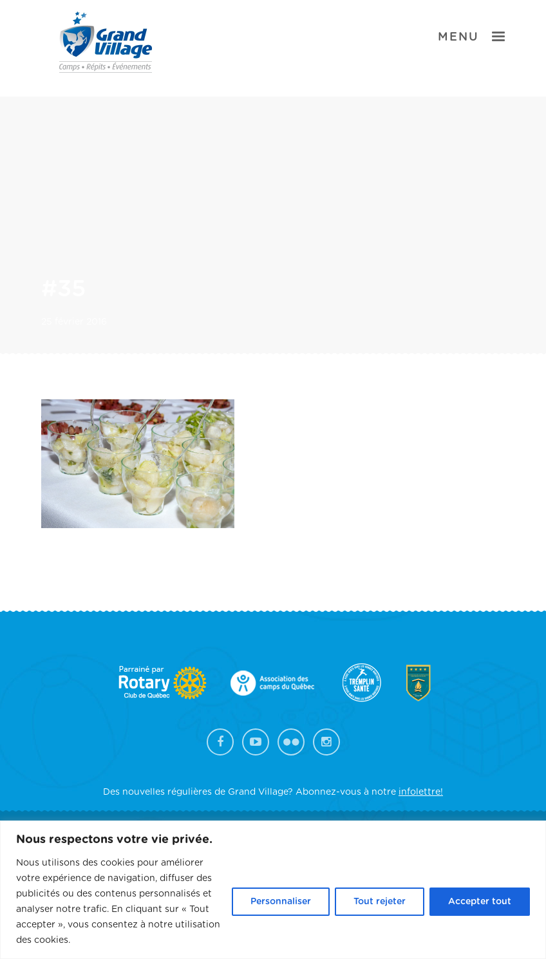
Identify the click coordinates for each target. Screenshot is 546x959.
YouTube (255, 741)
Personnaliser (280, 901)
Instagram (326, 741)
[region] (273, 890)
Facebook (220, 741)
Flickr (291, 741)
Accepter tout (479, 901)
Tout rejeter (379, 901)
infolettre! (421, 792)
